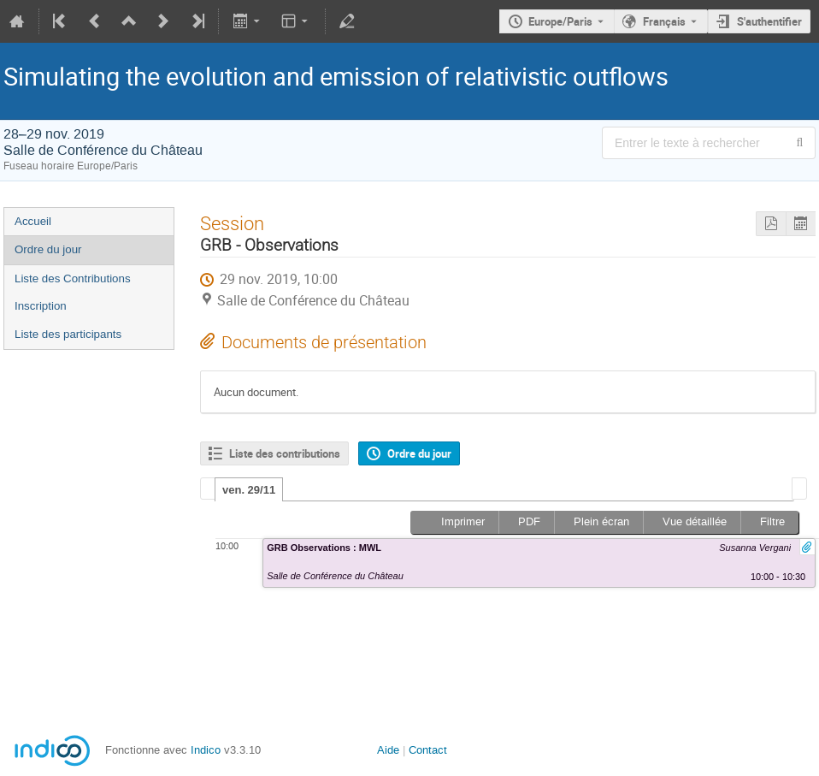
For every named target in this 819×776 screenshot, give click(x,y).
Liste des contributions (284, 453)
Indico (206, 750)
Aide (388, 750)
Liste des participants (68, 334)
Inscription (41, 305)
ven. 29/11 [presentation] (248, 489)
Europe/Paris (560, 21)
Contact (428, 750)
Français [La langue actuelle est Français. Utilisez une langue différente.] (664, 21)
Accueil (33, 221)
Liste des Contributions (73, 278)
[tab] (249, 489)
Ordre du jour (48, 249)
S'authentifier (769, 21)
